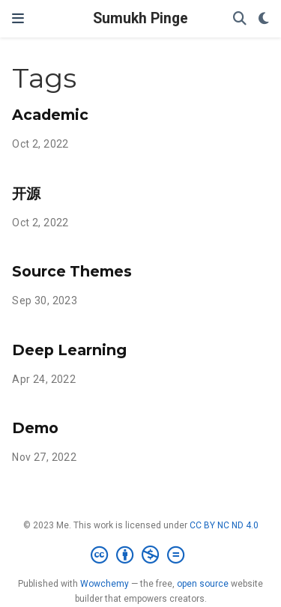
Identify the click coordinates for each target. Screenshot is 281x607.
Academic (50, 115)
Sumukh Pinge (140, 18)
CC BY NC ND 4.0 (224, 525)
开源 (26, 193)
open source (203, 584)
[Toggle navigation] (18, 18)
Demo (35, 428)
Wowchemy (104, 584)
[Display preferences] (264, 19)
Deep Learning (69, 350)
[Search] (240, 19)
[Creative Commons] (140, 555)
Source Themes (72, 271)
